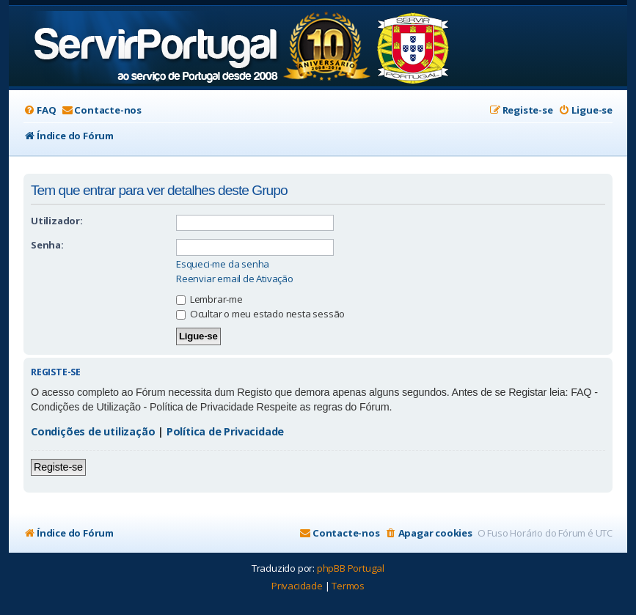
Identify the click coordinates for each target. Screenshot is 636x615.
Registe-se (58, 467)
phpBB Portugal (350, 568)
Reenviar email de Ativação (234, 279)
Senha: (47, 244)
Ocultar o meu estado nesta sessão (260, 313)
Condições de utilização (93, 431)
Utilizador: (57, 220)
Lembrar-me (209, 299)
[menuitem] (39, 110)
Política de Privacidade (225, 431)
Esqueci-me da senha (222, 264)
